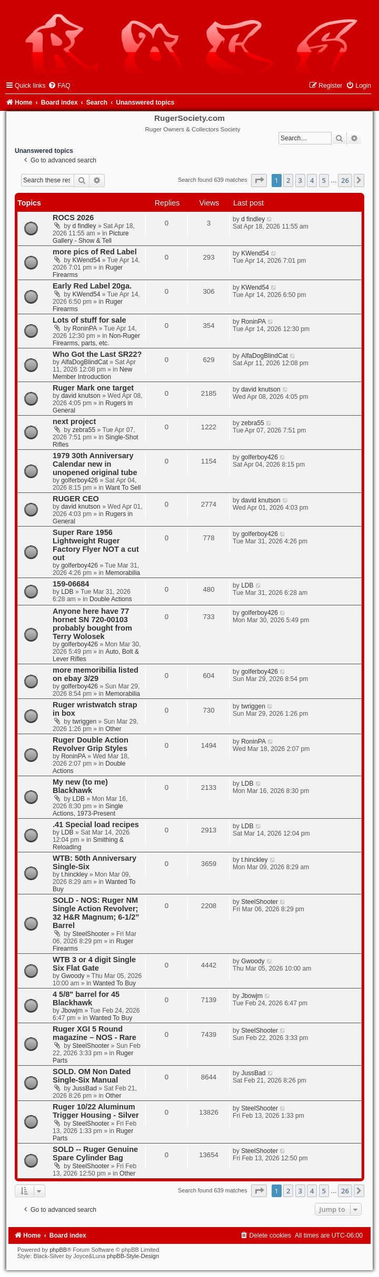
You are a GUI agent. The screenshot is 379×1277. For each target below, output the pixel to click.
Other (113, 729)
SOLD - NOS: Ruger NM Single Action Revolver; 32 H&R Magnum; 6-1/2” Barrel (96, 913)
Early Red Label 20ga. (92, 286)
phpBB (58, 1250)
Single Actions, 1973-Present (88, 809)
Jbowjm (72, 1010)
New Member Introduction (92, 373)
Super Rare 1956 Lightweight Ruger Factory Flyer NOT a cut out (96, 545)
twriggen (85, 721)
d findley (84, 226)
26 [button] (345, 180)
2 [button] (288, 180)
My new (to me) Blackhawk (80, 786)
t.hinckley (74, 874)
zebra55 (84, 430)
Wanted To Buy (114, 983)
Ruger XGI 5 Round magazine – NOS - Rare (94, 1033)
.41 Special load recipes (96, 824)
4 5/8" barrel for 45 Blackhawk (86, 998)
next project (74, 421)
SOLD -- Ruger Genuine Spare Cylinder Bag (95, 1153)
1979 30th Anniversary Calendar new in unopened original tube (95, 464)
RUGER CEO (76, 499)
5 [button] (324, 180)
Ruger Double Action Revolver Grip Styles (90, 744)
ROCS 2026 (73, 217)
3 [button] (300, 180)
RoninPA (85, 328)
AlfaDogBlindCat (84, 362)
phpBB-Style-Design (133, 1256)
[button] (259, 180)
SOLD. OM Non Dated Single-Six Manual (92, 1075)
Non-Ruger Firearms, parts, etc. (96, 339)
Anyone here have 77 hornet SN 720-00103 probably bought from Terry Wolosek (92, 624)
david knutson (81, 395)
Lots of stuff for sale (89, 320)
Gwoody (72, 976)
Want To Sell (123, 487)
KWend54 (87, 260)
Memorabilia (122, 572)
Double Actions (110, 599)
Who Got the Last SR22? (97, 354)
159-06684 (71, 584)
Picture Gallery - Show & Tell (91, 237)
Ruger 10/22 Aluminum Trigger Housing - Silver (96, 1111)
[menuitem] (59, 85)
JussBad (85, 1088)
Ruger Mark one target (93, 388)
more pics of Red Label (95, 252)
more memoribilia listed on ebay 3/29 (95, 674)
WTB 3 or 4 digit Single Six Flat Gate (94, 963)
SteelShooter (91, 934)
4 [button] (312, 180)
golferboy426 (79, 480)
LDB (67, 591)
